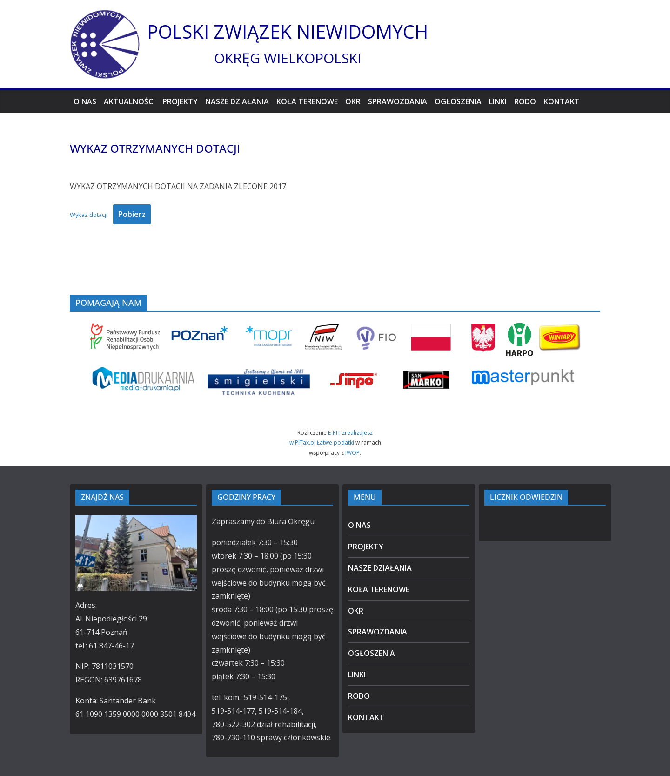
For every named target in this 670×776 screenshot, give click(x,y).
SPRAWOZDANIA (397, 101)
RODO (525, 101)
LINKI (498, 101)
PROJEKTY (180, 101)
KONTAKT (561, 101)
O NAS (85, 101)
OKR (353, 101)
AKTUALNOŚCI (129, 101)
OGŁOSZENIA (458, 101)
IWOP (352, 453)
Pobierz (132, 214)
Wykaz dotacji (88, 214)
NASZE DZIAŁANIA (237, 101)
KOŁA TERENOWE (307, 101)
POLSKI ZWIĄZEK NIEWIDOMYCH (287, 31)
